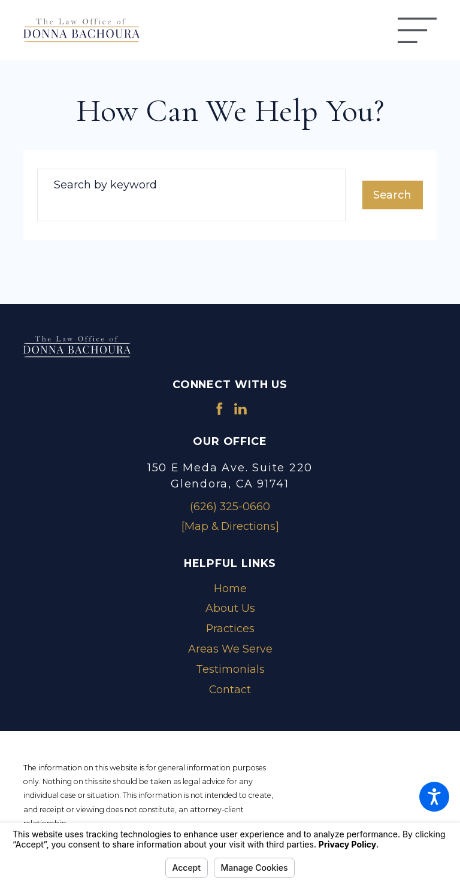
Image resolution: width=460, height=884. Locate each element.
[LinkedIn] (240, 409)
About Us (230, 608)
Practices (230, 628)
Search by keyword (105, 184)
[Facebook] (219, 409)
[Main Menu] (417, 30)
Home (230, 588)
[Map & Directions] (230, 526)
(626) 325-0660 (230, 506)
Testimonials (230, 669)
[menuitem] (230, 588)
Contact (230, 689)
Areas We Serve (230, 648)
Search (392, 194)
